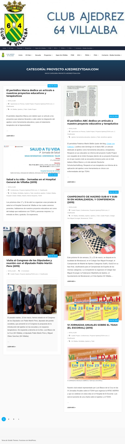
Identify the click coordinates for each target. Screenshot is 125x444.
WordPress (32, 440)
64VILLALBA (12, 101)
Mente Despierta (32, 195)
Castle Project (29, 104)
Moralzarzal (84, 218)
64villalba (20, 193)
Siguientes (18, 419)
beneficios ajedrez (106, 137)
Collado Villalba (51, 193)
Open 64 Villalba (40, 48)
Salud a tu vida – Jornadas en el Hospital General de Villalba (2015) (31, 181)
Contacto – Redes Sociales (84, 48)
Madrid (24, 195)
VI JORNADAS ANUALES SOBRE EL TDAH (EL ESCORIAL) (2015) (92, 326)
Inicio (4, 48)
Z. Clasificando (42, 190)
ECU (55, 48)
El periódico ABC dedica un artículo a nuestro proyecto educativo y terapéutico (92, 122)
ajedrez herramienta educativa (80, 137)
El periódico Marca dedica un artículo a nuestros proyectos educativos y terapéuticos (30, 93)
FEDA (63, 48)
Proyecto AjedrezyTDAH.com (44, 104)
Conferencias (14, 190)
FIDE (49, 48)
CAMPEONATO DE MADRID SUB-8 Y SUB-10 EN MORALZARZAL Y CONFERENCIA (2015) (92, 199)
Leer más (10, 136)
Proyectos (28, 48)
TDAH (40, 195)
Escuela (19, 48)
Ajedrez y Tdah (22, 109)
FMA (70, 48)
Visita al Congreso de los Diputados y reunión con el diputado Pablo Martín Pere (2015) (29, 263)
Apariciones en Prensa (17, 104)
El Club (11, 48)
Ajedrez (87, 216)
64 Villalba (13, 109)
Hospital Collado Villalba (13, 195)
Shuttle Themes (13, 440)
